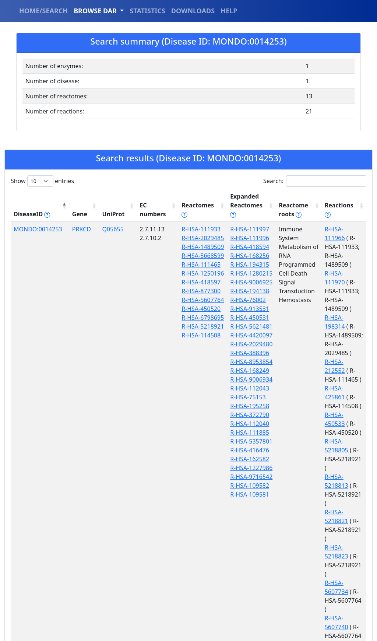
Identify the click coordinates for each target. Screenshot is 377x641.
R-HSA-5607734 (335, 432)
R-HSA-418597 (190, 318)
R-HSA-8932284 (335, 521)
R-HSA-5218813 (335, 379)
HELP (229, 10)
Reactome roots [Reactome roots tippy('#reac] (282, 209)
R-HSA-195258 (236, 406)
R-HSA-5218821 (335, 397)
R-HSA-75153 (235, 397)
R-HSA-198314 (333, 282)
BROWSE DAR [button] (96, 10)
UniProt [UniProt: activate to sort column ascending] (107, 214)
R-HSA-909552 (333, 583)
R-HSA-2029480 (238, 344)
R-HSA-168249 (236, 371)
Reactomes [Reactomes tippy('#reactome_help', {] (187, 209)
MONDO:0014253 (38, 229)
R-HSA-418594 (236, 247)
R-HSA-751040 (333, 503)
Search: (314, 181)
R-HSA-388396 (236, 353)
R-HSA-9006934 (238, 379)
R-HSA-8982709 (335, 565)
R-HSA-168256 (236, 256)
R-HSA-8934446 (335, 530)
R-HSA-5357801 (238, 441)
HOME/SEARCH (43, 10)
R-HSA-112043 (236, 388)
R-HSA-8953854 (238, 362)
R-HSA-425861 (333, 326)
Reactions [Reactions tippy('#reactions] (332, 214)
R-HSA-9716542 (238, 477)
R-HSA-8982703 (335, 547)
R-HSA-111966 (333, 229)
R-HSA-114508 (190, 397)
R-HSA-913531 (236, 309)
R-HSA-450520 (190, 353)
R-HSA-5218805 (335, 362)
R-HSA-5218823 (335, 415)
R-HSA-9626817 (335, 600)
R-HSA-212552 (333, 309)
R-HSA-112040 (236, 424)
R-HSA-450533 (333, 344)
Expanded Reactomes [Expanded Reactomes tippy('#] (233, 205)
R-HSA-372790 (236, 415)
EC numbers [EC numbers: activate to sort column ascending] (144, 209)
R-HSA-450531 (236, 318)
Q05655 (106, 229)
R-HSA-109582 (236, 485)
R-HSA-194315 (236, 264)
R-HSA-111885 (236, 432)
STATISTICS (147, 10)
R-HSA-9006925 (238, 282)
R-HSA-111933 (190, 229)
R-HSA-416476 (236, 450)
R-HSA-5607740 (335, 450)
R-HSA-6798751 (335, 485)
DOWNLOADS (193, 10)
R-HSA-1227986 (238, 468)
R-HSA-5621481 (238, 326)
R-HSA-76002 (235, 300)
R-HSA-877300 (190, 326)
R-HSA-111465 (190, 291)
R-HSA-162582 (236, 459)
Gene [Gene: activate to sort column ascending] (75, 214)
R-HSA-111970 (333, 256)
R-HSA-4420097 (238, 335)
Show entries (42, 181)
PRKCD (77, 229)
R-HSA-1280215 (238, 273)
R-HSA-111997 (236, 229)
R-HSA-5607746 (335, 468)
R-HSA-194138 (236, 291)
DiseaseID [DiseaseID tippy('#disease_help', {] (32, 214)
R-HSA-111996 (236, 238)
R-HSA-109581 (236, 494)
